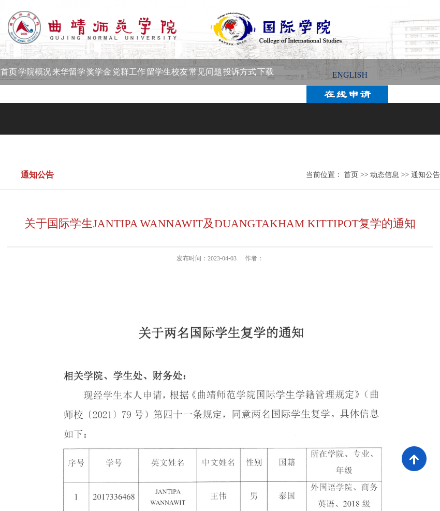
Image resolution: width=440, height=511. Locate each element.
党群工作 (128, 71)
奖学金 (98, 71)
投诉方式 (239, 71)
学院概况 (34, 71)
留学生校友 (167, 71)
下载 (265, 71)
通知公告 (425, 175)
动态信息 (384, 175)
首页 (9, 71)
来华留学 (68, 71)
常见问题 (205, 71)
